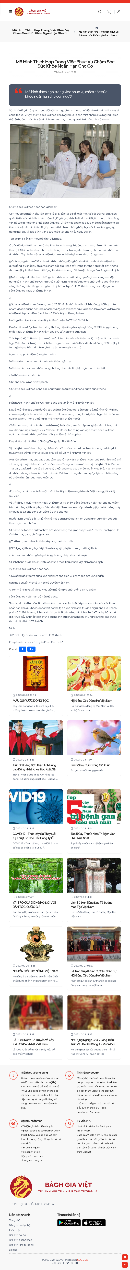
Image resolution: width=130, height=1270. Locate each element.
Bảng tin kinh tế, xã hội (21, 1244)
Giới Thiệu (14, 1230)
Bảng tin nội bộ (17, 1235)
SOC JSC (82, 1259)
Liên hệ (13, 1249)
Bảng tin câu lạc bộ (19, 1225)
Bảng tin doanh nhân (20, 1239)
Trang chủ (14, 1220)
